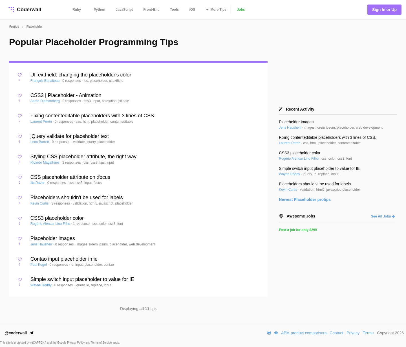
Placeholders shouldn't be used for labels (76, 197)
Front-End (151, 10)
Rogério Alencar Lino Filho (50, 224)
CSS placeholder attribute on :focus (70, 177)
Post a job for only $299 (298, 230)
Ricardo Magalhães (45, 162)
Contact (336, 333)
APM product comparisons (304, 333)
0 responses (72, 81)
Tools (174, 10)
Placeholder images (52, 238)
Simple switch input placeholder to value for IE (82, 279)
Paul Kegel (39, 265)
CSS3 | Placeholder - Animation (66, 95)
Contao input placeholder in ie (64, 259)
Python (99, 10)
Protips (14, 26)
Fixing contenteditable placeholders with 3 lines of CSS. (92, 115)
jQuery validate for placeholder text (69, 136)
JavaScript (124, 10)
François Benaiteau (45, 81)
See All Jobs (383, 216)
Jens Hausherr (41, 244)
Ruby (76, 10)
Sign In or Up (384, 9)
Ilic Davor (37, 183)
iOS (192, 10)
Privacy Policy (76, 342)
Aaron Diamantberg (45, 101)
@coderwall (19, 333)
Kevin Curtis (40, 203)
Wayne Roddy (41, 285)
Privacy (353, 333)
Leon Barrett (40, 142)
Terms (368, 333)
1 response (82, 224)
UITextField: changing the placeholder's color (80, 75)
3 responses (72, 162)
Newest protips (305, 199)
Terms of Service (101, 342)
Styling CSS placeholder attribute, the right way (83, 156)
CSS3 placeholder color (57, 218)
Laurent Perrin (41, 122)
